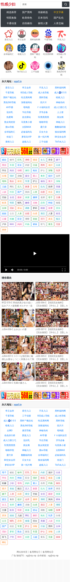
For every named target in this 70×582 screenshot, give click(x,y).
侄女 (19, 165)
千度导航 (9, 92)
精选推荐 (11, 12)
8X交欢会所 (60, 137)
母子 (50, 197)
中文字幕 (59, 12)
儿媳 (4, 186)
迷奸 (50, 165)
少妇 (19, 176)
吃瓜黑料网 (26, 97)
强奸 (12, 176)
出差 (58, 165)
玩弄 (58, 170)
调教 (27, 208)
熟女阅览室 (9, 122)
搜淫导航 (26, 430)
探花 (19, 181)
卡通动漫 (11, 23)
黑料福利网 (60, 87)
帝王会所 (26, 87)
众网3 (9, 430)
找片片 (43, 102)
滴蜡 (27, 159)
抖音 (12, 192)
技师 (50, 186)
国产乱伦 (59, 17)
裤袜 (35, 224)
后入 (19, 186)
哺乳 (19, 202)
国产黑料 (27, 12)
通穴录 (43, 127)
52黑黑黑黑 (43, 117)
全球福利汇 (9, 132)
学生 (4, 170)
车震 (12, 165)
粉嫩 (12, 219)
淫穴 (43, 219)
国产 (19, 192)
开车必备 (43, 112)
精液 (43, 208)
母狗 (4, 181)
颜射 (19, 197)
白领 (4, 176)
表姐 (35, 219)
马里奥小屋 (26, 122)
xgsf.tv (18, 81)
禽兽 (43, 176)
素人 (35, 176)
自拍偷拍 (27, 23)
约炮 (27, 224)
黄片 (50, 181)
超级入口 (26, 141)
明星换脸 (11, 17)
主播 (58, 197)
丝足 (50, 192)
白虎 (35, 213)
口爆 (4, 219)
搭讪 (19, 208)
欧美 (4, 202)
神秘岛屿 (60, 102)
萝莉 (35, 208)
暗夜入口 (60, 97)
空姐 (4, 197)
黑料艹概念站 (9, 97)
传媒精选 (43, 12)
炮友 (35, 170)
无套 (58, 224)
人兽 (35, 192)
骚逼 (35, 159)
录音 (50, 159)
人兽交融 (59, 23)
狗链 (50, 202)
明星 (12, 202)
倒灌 (27, 197)
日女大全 (43, 132)
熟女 (12, 181)
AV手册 (9, 107)
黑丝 (4, 165)
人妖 (4, 192)
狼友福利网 (60, 132)
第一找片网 (43, 137)
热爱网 (9, 117)
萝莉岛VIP (26, 137)
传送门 (9, 137)
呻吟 (12, 224)
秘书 (12, 159)
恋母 (43, 202)
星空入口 (9, 87)
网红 (12, 186)
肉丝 (12, 170)
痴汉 (58, 219)
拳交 (58, 192)
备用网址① (35, 552)
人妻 (50, 213)
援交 (27, 176)
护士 (43, 170)
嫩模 (27, 202)
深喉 (50, 170)
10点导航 (26, 112)
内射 (27, 165)
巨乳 (19, 159)
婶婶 (4, 229)
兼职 (27, 170)
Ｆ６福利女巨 (43, 107)
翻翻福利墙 (60, 127)
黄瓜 (50, 224)
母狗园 (26, 107)
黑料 (43, 165)
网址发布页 (22, 552)
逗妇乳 (9, 112)
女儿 (43, 159)
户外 (4, 224)
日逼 (35, 165)
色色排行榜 (9, 435)
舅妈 (27, 192)
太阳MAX (26, 127)
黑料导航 (43, 97)
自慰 (43, 192)
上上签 (60, 112)
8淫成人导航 (27, 92)
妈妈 (19, 224)
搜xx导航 (9, 127)
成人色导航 (43, 92)
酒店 (43, 213)
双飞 (43, 224)
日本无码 (43, 17)
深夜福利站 (26, 102)
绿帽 (19, 170)
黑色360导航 (10, 102)
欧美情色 (27, 17)
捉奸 (50, 176)
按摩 (50, 208)
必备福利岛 (26, 132)
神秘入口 (60, 122)
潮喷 (27, 219)
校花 (58, 213)
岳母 (35, 186)
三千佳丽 (43, 141)
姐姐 (4, 213)
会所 (58, 176)
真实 (50, 219)
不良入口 (43, 87)
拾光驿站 (26, 117)
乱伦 (43, 186)
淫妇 (12, 208)
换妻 (27, 186)
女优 (12, 197)
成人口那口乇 (60, 107)
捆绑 (35, 197)
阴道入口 (26, 435)
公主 (12, 213)
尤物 (35, 202)
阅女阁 (60, 117)
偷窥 (58, 202)
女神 (4, 208)
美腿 (58, 186)
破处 (4, 159)
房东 (58, 208)
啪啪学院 (43, 122)
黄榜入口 (9, 141)
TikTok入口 (60, 141)
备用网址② (48, 552)
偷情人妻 (43, 23)
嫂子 (58, 159)
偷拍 (43, 181)
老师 (43, 197)
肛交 (19, 219)
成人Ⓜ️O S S (60, 92)
